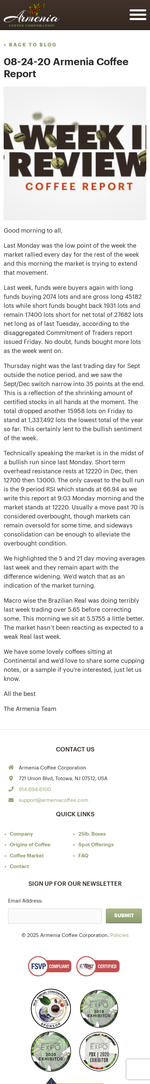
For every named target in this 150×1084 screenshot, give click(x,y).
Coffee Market (27, 855)
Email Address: (25, 901)
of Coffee (30, 844)
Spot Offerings (96, 844)
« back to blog (30, 44)
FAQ (83, 855)
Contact (19, 866)
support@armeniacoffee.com (53, 800)
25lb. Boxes (92, 834)
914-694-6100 (35, 789)
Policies (119, 935)
